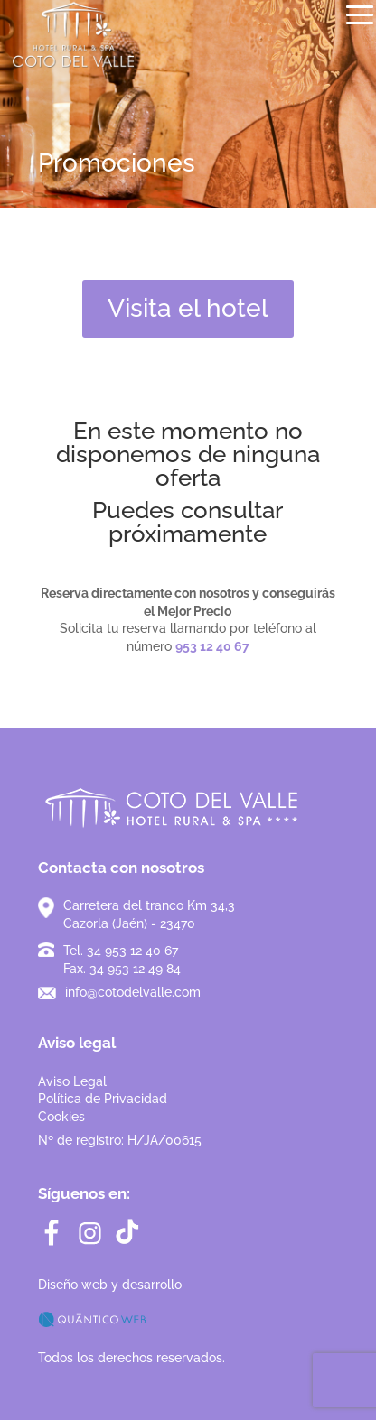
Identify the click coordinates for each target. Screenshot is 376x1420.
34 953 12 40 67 (132, 950)
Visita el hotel (188, 308)
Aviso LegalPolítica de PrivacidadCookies (102, 1099)
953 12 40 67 (212, 646)
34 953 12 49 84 (135, 968)
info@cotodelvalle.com (133, 992)
